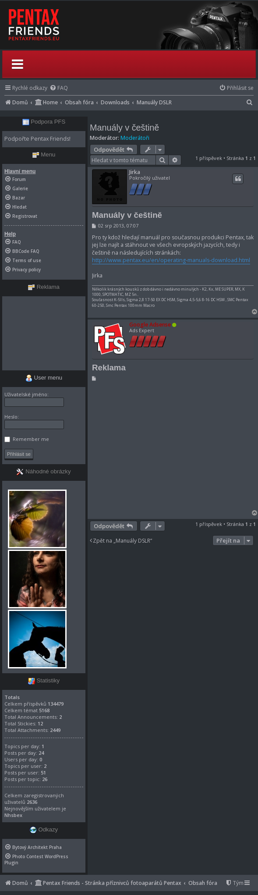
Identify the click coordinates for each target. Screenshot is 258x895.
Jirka (134, 172)
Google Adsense (150, 324)
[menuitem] (58, 88)
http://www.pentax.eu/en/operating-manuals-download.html (171, 260)
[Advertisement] (171, 447)
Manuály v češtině (124, 127)
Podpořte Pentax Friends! (37, 138)
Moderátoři (134, 138)
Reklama (109, 367)
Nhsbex (13, 815)
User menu (43, 377)
